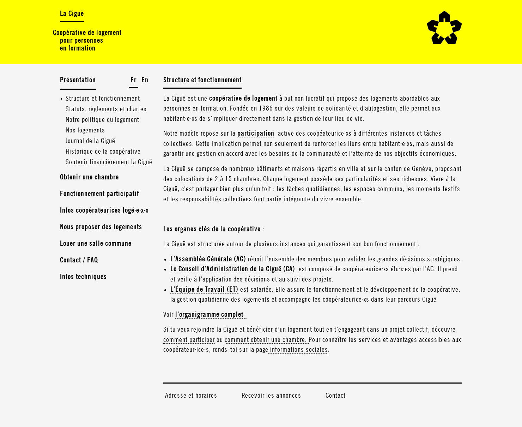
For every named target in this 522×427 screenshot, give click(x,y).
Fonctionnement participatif (99, 193)
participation (255, 133)
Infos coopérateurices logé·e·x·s (104, 210)
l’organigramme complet (211, 314)
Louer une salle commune (96, 243)
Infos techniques (83, 276)
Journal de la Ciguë (90, 140)
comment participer (189, 339)
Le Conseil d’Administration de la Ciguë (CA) (234, 269)
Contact (336, 395)
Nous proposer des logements (101, 227)
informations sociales (298, 349)
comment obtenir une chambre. (267, 339)
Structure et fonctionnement (103, 98)
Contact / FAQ (79, 260)
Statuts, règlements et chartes (106, 109)
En (144, 80)
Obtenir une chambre (89, 177)
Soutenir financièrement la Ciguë (109, 162)
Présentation (78, 80)
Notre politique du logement (102, 119)
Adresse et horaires (191, 395)
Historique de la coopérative (103, 151)
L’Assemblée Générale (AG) (208, 259)
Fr (133, 80)
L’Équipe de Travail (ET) (204, 289)
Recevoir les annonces (271, 395)
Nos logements (85, 130)
